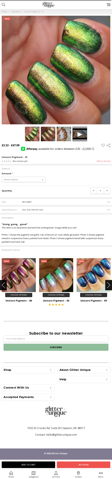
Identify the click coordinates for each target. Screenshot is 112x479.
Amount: (7, 173)
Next (108, 285)
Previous (3, 285)
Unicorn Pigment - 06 (19, 300)
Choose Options (18, 295)
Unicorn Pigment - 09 (93, 300)
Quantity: (7, 190)
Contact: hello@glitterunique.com (56, 434)
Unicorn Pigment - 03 (56, 300)
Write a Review (103, 161)
